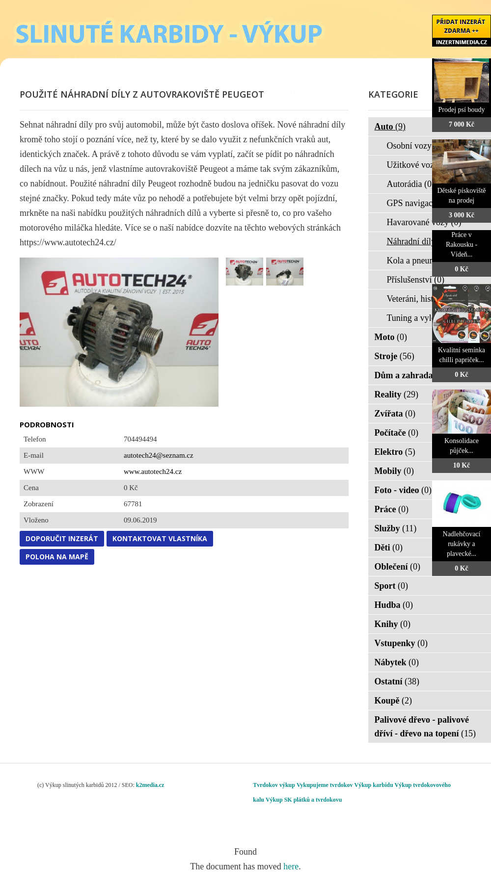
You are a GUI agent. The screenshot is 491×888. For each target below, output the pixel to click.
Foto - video (403, 490)
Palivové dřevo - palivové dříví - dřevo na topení (425, 726)
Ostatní (397, 681)
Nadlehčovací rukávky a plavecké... (462, 543)
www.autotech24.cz (153, 471)
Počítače (396, 433)
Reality (396, 394)
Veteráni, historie (423, 299)
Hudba (394, 605)
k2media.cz (150, 785)
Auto (390, 126)
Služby (396, 528)
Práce (392, 509)
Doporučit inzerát (62, 538)
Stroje (394, 356)
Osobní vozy (415, 146)
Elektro (395, 452)
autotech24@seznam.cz (158, 455)
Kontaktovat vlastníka (159, 538)
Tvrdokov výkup (274, 785)
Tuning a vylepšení (427, 318)
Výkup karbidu (374, 785)
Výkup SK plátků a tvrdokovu (304, 799)
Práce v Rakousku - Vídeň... (461, 244)
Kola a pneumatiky (426, 260)
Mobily (394, 471)
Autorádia (411, 184)
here (291, 866)
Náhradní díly (417, 241)
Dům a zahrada (410, 375)
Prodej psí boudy (461, 109)
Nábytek (397, 662)
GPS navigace (418, 203)
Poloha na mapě (57, 556)
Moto (391, 337)
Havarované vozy (424, 222)
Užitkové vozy (419, 165)
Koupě (393, 700)
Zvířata (395, 413)
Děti (389, 547)
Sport (392, 586)
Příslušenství (416, 280)
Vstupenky (401, 643)
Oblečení (398, 567)
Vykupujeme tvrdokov (325, 785)
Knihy (393, 624)
